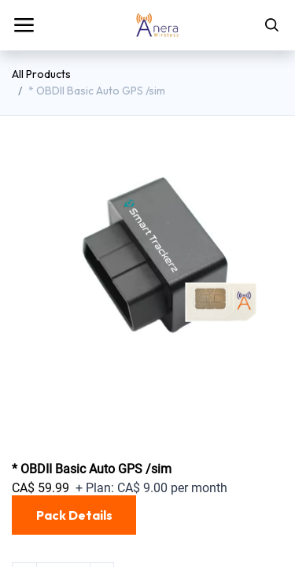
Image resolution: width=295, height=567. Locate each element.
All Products (41, 74)
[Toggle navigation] (23, 25)
